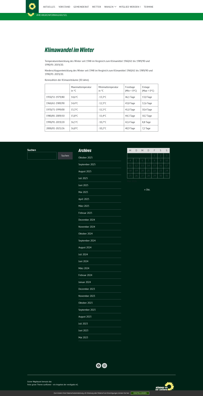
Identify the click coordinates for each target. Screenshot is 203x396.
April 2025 (83, 195)
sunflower (47, 380)
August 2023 (84, 312)
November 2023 (86, 291)
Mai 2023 (83, 333)
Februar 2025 (85, 208)
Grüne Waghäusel (49, 11)
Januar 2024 (84, 278)
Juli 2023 (83, 319)
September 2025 (87, 160)
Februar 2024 (85, 271)
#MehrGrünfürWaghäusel (52, 15)
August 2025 (84, 167)
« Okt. (147, 185)
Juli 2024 (83, 250)
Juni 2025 (83, 181)
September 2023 (87, 305)
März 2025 (83, 201)
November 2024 (86, 222)
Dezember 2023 (86, 284)
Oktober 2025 (85, 153)
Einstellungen (139, 393)
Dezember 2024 (86, 215)
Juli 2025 (83, 174)
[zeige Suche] (171, 3)
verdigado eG (72, 380)
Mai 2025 (83, 188)
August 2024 (84, 243)
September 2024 (87, 236)
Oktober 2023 (85, 298)
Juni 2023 (83, 326)
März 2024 (83, 264)
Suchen (31, 146)
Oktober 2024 (85, 229)
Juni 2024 (83, 257)
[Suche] (167, 3)
